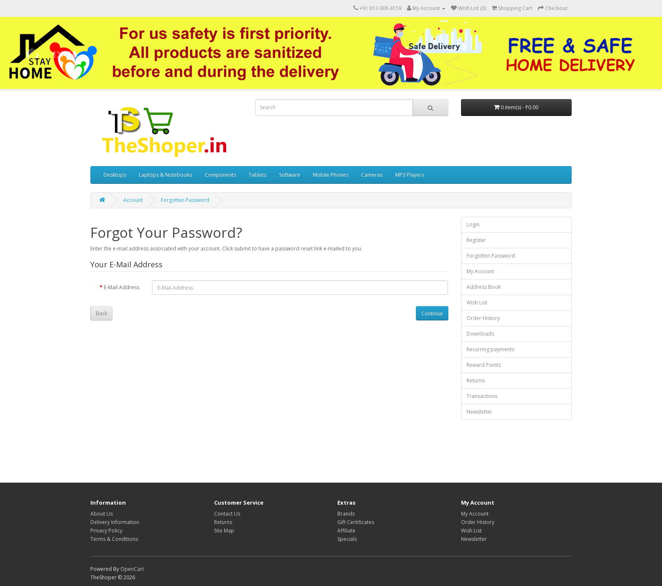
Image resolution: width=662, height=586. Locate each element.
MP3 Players (409, 174)
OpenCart (132, 569)
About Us (101, 513)
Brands (346, 513)
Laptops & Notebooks (165, 174)
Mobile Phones (330, 174)
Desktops (114, 174)
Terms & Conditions (114, 539)
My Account (480, 271)
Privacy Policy (106, 530)
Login (473, 224)
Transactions (482, 396)
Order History (483, 318)
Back (101, 313)
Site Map (224, 530)
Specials (347, 539)
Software (289, 174)
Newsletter (479, 411)
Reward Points (484, 364)
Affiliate (346, 530)
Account (133, 200)
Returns (476, 380)
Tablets (257, 174)
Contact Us (227, 513)
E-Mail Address (121, 287)
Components (220, 174)
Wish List (477, 302)
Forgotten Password (185, 200)
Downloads (480, 333)
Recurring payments (490, 349)
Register (476, 240)
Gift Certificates (355, 522)
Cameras (372, 174)
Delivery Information (114, 522)
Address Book (484, 286)
